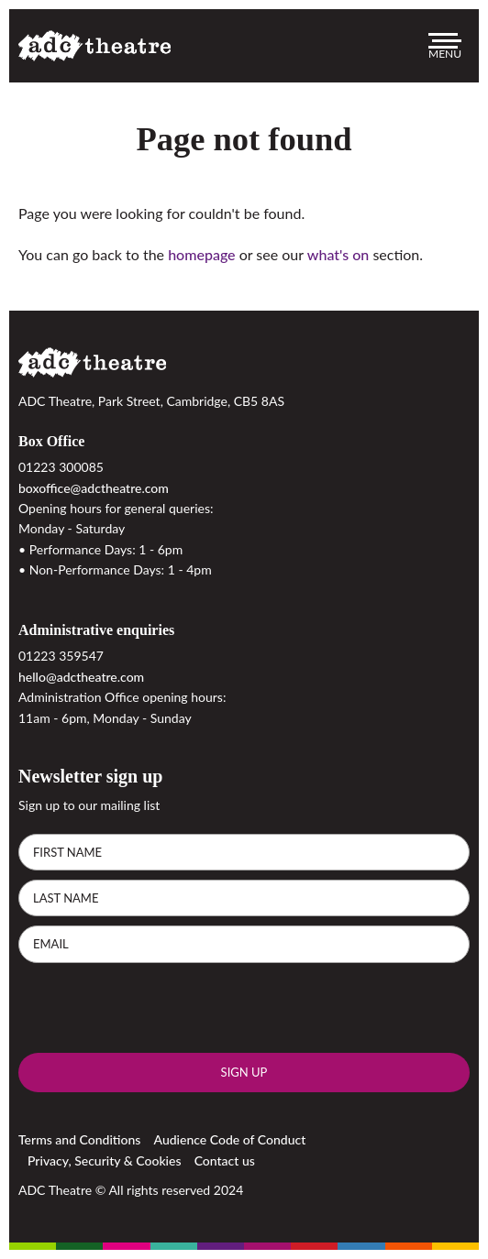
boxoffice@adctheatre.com (93, 488)
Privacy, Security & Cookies (105, 1160)
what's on (338, 254)
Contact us (224, 1160)
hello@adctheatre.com (81, 676)
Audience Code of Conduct (230, 1139)
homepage (201, 254)
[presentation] (157, 1008)
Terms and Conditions (79, 1139)
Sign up (244, 1072)
